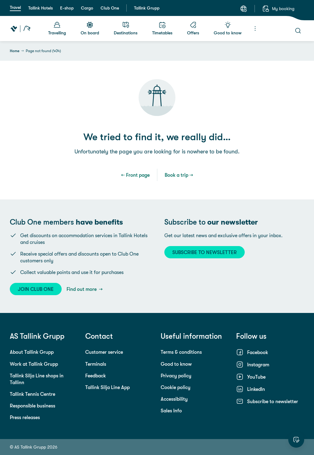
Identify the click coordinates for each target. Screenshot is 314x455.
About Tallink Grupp (32, 351)
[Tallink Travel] (20, 28)
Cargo (87, 8)
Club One (110, 8)
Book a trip (176, 174)
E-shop (67, 8)
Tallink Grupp (146, 8)
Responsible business (32, 405)
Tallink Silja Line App (107, 387)
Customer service (104, 351)
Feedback (95, 375)
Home (14, 51)
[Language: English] (243, 8)
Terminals (95, 363)
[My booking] (278, 8)
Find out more (82, 289)
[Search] (298, 31)
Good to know (176, 363)
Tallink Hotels (40, 8)
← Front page (135, 174)
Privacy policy (176, 375)
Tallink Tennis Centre (32, 393)
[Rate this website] (296, 440)
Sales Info (171, 410)
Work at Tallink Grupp (34, 363)
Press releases (25, 417)
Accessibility (174, 398)
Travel (15, 7)
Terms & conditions (181, 351)
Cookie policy (175, 387)
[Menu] (255, 28)
